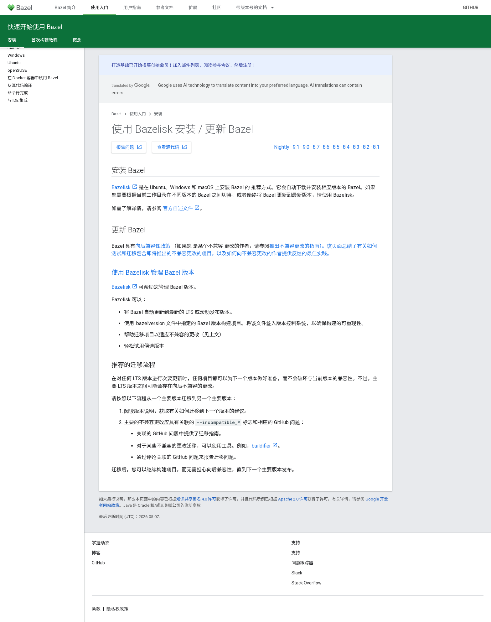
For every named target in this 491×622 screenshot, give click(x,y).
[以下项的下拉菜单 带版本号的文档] (275, 7)
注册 (247, 65)
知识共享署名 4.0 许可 (196, 499)
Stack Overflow (307, 582)
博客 (96, 552)
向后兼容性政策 (152, 246)
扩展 (193, 7)
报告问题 (129, 147)
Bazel (116, 113)
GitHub (470, 7)
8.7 (316, 147)
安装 (158, 113)
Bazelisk (121, 187)
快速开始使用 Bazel (35, 27)
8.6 (326, 147)
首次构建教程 (44, 40)
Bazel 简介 (65, 7)
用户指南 (132, 7)
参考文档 (164, 7)
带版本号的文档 (251, 7)
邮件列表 (190, 65)
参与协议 (221, 65)
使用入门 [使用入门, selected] (99, 7)
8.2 (366, 147)
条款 (96, 608)
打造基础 (120, 65)
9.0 (306, 147)
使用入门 (138, 113)
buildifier (261, 446)
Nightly (281, 147)
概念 (77, 40)
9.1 (296, 147)
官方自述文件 (178, 208)
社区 (216, 7)
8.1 (376, 147)
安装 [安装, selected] (12, 40)
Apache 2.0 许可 (293, 499)
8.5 (336, 147)
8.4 (346, 147)
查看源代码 (172, 147)
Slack (297, 572)
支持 (296, 552)
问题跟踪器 (302, 562)
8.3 (356, 147)
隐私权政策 (117, 608)
